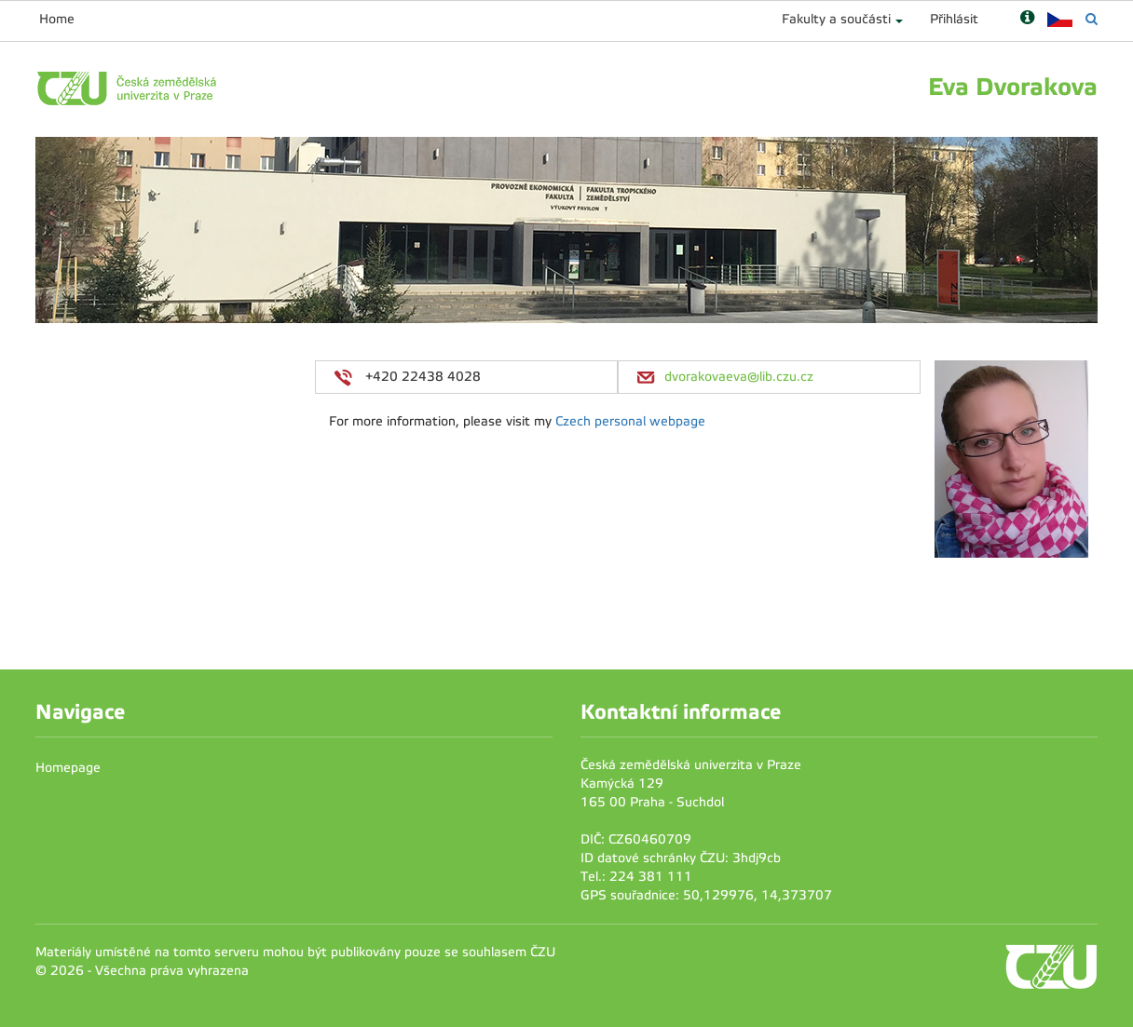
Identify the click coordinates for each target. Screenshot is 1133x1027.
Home (57, 19)
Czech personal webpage (630, 421)
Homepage (68, 768)
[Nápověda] (1027, 19)
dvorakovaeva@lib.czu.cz (738, 377)
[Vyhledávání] (1091, 19)
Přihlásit (954, 19)
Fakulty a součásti (836, 19)
